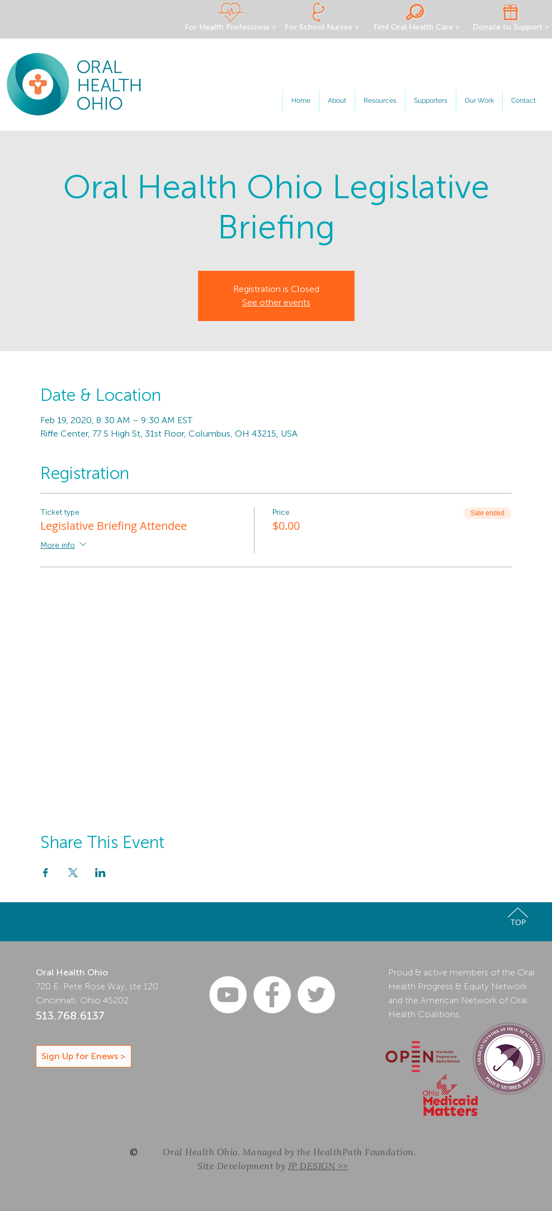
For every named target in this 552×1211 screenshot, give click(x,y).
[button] (337, 101)
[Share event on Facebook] (45, 872)
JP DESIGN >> (318, 1166)
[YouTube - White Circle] (228, 994)
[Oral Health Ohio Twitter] (316, 994)
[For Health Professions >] (230, 27)
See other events (276, 302)
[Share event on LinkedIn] (100, 872)
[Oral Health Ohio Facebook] (272, 994)
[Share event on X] (73, 872)
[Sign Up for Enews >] (83, 1056)
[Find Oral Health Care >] (417, 27)
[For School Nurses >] (321, 27)
